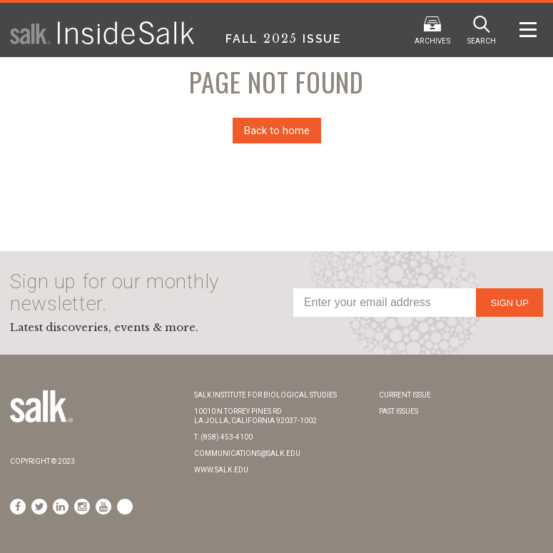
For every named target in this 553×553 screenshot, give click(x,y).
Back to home (277, 130)
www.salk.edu (221, 470)
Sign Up (509, 303)
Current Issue (405, 395)
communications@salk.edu (247, 453)
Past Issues (398, 411)
